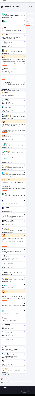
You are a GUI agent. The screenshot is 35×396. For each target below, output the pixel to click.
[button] (5, 14)
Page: (5, 374)
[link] (11, 2)
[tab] (2, 378)
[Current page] (7, 374)
